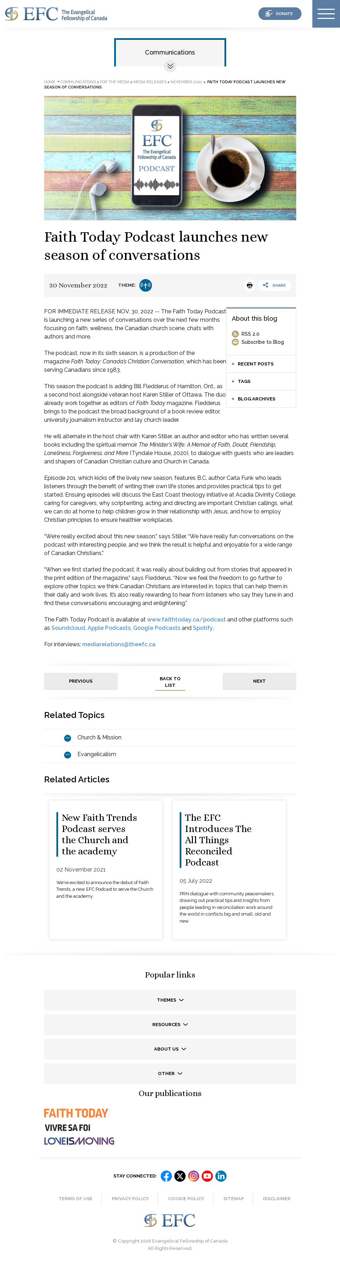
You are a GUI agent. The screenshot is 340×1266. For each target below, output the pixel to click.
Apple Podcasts (109, 628)
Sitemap (233, 1198)
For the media (114, 82)
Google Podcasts (156, 628)
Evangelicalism (96, 754)
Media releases (149, 82)
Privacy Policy (130, 1198)
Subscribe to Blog (263, 342)
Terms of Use (75, 1198)
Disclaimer (277, 1198)
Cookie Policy (186, 1198)
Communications (170, 52)
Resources (166, 1024)
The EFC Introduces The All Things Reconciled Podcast (218, 840)
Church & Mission (99, 737)
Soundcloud (68, 628)
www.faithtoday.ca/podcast (186, 619)
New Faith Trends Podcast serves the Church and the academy (99, 834)
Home (49, 82)
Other (167, 1073)
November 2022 (186, 82)
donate (284, 14)
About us (167, 1049)
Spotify (203, 628)
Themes (167, 1000)
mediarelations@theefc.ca (118, 644)
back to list (170, 682)
